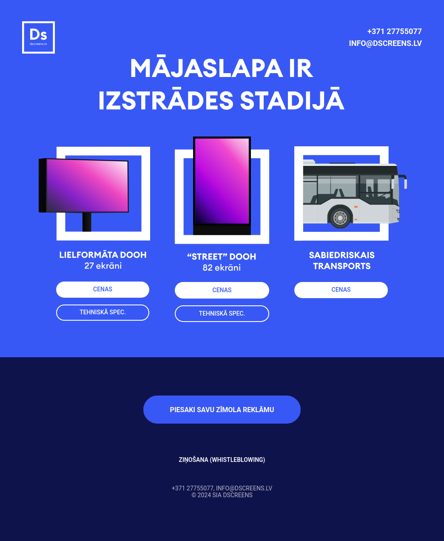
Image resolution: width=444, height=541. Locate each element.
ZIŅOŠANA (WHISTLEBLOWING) (222, 459)
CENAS (222, 290)
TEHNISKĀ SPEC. (222, 313)
